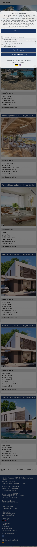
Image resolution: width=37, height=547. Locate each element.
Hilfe (26, 26)
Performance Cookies (10, 41)
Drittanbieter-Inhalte (10, 46)
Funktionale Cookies (10, 39)
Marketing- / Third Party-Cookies (14, 44)
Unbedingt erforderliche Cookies (14, 37)
